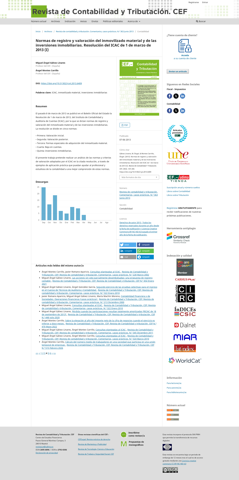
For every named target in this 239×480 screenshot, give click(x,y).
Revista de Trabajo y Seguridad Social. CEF (96, 454)
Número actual (38, 21)
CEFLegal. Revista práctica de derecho (94, 439)
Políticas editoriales (113, 21)
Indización (70, 21)
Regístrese (172, 208)
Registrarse (194, 2)
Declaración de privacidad (47, 452)
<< (37, 353)
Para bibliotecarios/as (176, 392)
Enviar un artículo (178, 71)
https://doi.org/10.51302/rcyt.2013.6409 (61, 83)
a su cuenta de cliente (185, 55)
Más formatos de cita (131, 177)
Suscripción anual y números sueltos (183, 187)
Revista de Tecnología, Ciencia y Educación (96, 449)
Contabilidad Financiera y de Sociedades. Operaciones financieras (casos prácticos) (96, 298)
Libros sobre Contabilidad (178, 191)
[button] (128, 245)
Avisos (83, 21)
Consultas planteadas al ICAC (105, 271)
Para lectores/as (174, 383)
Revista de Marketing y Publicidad (92, 444)
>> (54, 353)
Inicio (38, 31)
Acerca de (133, 21)
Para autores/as (174, 387)
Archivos (55, 21)
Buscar (201, 21)
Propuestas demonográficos (136, 443)
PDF (126, 125)
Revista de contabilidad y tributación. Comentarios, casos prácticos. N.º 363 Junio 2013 (95, 31)
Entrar (205, 2)
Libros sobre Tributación (178, 195)
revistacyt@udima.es (44, 446)
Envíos (95, 21)
